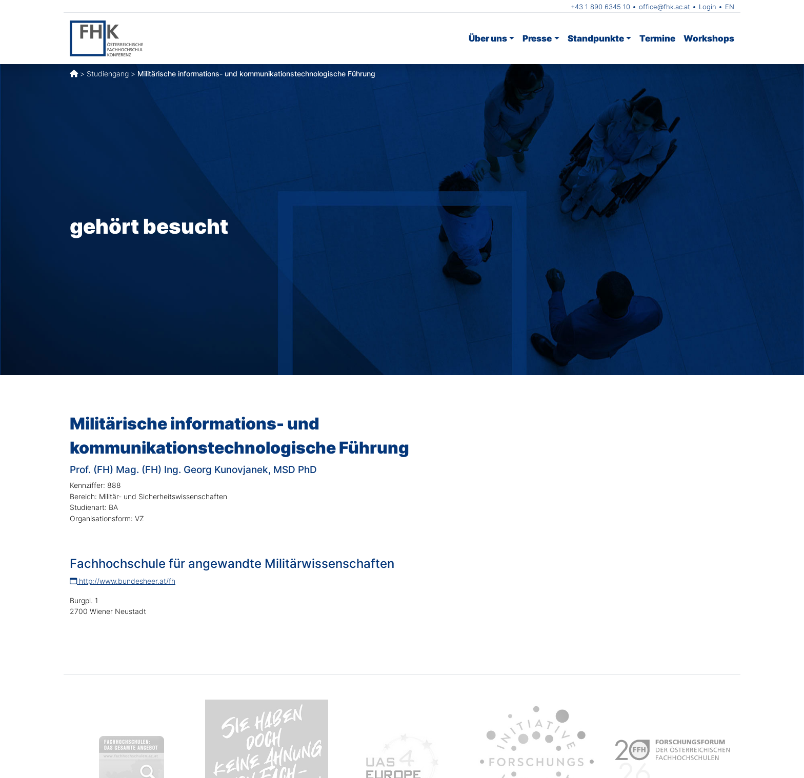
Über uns (488, 38)
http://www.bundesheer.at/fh (122, 581)
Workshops (709, 38)
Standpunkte (596, 38)
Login (707, 7)
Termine (657, 38)
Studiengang (108, 73)
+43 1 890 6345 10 (600, 7)
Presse (537, 38)
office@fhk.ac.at (664, 7)
